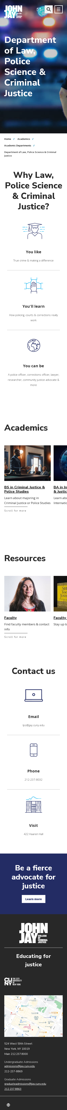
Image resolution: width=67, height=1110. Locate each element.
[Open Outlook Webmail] (39, 9)
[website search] (49, 9)
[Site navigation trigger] (58, 9)
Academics (24, 139)
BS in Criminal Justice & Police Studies (24, 489)
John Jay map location (33, 1016)
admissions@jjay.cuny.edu (19, 1066)
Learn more (33, 899)
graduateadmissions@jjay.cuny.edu (25, 1084)
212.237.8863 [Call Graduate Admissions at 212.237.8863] (12, 1089)
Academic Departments (17, 145)
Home (7, 139)
